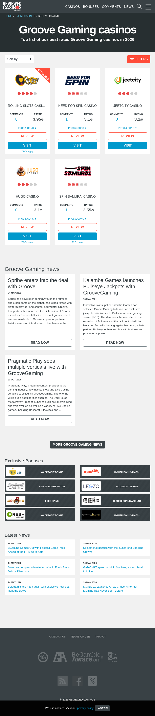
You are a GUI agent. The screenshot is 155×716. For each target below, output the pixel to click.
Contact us (57, 636)
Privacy (100, 636)
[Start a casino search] (139, 6)
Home (8, 16)
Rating (38, 114)
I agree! (102, 708)
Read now (40, 342)
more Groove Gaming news (77, 444)
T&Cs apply (27, 151)
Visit (27, 145)
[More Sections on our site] (148, 6)
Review (27, 136)
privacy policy (85, 708)
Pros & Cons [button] (26, 128)
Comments (111, 6)
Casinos (72, 6)
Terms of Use (80, 636)
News (129, 6)
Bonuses (91, 6)
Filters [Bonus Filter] (139, 59)
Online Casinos (25, 16)
